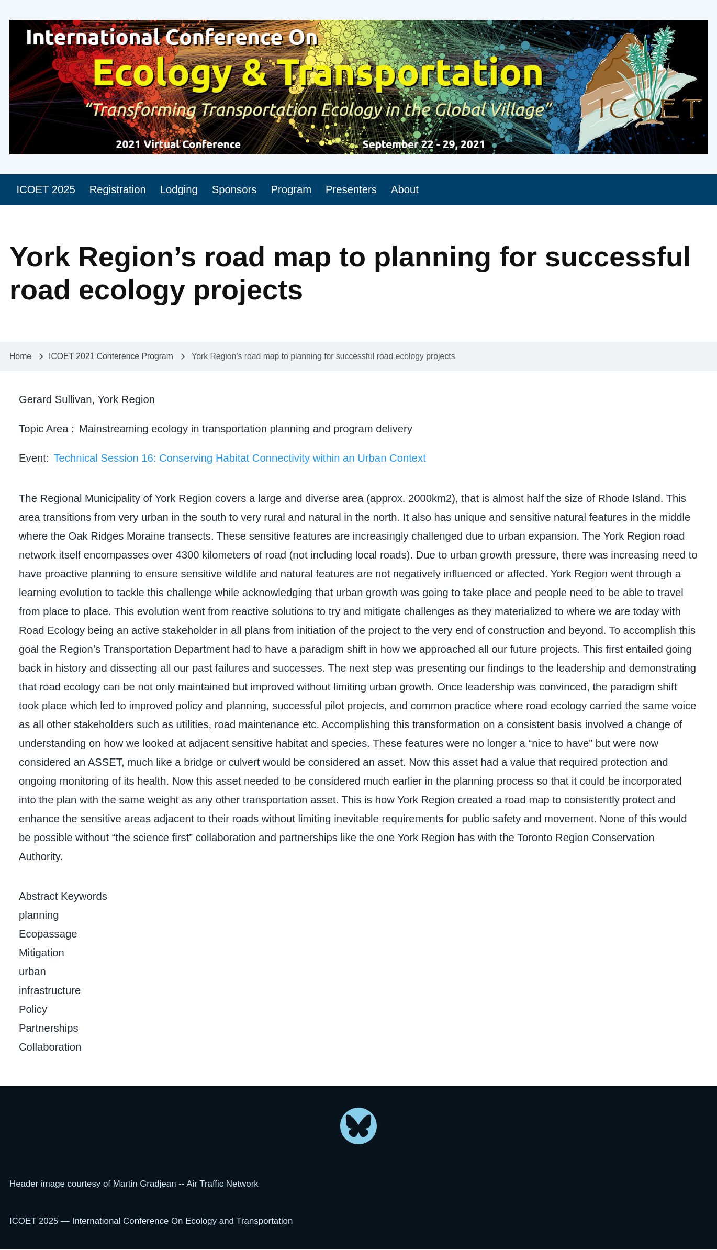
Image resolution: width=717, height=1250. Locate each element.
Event (32, 458)
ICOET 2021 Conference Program (111, 356)
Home (20, 356)
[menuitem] (45, 189)
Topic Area (45, 428)
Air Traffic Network (222, 1184)
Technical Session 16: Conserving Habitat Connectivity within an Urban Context (239, 458)
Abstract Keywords (63, 896)
